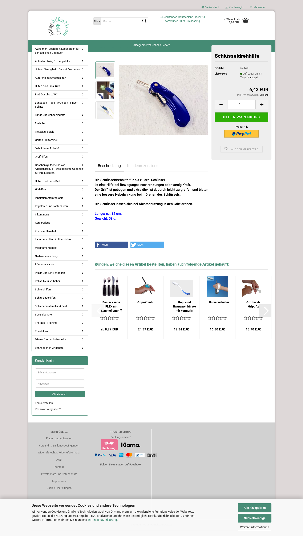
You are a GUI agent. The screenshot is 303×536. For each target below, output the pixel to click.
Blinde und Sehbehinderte (50, 120)
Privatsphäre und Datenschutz (59, 479)
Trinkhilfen (41, 336)
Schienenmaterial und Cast (51, 312)
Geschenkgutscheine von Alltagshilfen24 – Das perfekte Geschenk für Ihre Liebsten (59, 174)
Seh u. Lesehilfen (45, 303)
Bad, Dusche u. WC (46, 100)
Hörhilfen (40, 195)
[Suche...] (97, 21)
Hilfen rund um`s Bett (47, 186)
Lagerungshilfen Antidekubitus (53, 245)
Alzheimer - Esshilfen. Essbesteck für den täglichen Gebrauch (57, 56)
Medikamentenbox (46, 253)
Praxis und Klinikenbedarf (50, 278)
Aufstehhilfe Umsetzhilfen (50, 83)
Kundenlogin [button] (234, 7)
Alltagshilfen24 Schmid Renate (151, 45)
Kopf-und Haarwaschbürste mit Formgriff (184, 312)
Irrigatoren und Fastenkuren (51, 212)
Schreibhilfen (43, 295)
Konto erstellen (44, 408)
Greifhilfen (41, 162)
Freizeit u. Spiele (44, 137)
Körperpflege (42, 228)
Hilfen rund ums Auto (47, 92)
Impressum (59, 487)
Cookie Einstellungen (59, 493)
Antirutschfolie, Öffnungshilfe (52, 66)
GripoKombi (145, 308)
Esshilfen (40, 129)
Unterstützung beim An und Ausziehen (57, 75)
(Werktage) (252, 83)
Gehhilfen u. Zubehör (47, 154)
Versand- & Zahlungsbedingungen (59, 451)
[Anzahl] (241, 110)
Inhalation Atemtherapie (49, 203)
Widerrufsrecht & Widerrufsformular (59, 458)
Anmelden (60, 399)
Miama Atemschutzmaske (50, 345)
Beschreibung (109, 171)
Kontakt (59, 472)
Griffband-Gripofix (253, 310)
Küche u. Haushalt (46, 237)
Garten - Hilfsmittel (46, 145)
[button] (210, 8)
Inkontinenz (42, 220)
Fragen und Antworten (59, 444)
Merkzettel (257, 7)
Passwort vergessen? (48, 414)
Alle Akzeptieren (255, 507)
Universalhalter (219, 308)
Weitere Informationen (254, 527)
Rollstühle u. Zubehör (47, 287)
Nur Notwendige (255, 518)
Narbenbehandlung (46, 261)
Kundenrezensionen (144, 171)
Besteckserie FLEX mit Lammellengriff (111, 312)
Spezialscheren (44, 320)
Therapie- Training (46, 328)
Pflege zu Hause (44, 270)
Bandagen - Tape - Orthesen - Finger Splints (56, 110)
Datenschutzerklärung (102, 519)
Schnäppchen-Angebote (49, 353)
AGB (59, 465)
